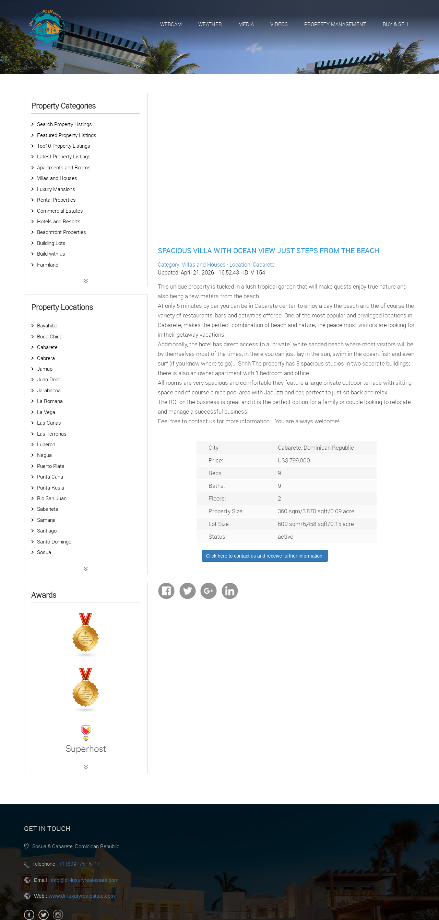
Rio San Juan (52, 498)
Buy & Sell (396, 24)
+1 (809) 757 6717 (79, 863)
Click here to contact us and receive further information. (265, 556)
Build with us (51, 253)
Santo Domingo (54, 541)
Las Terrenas (52, 433)
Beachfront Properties (61, 231)
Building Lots (51, 242)
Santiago (47, 530)
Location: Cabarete (251, 264)
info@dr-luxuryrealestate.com (84, 880)
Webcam (171, 24)
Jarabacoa (49, 390)
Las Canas (49, 422)
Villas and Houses (57, 178)
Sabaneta (47, 508)
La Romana (50, 400)
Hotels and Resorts (59, 221)
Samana (46, 519)
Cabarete (47, 347)
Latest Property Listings (64, 156)
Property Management (335, 24)
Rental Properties (56, 199)
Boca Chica (49, 336)
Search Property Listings (64, 124)
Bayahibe (47, 325)
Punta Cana (50, 476)
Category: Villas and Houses (191, 264)
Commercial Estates (60, 210)
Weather (210, 24)
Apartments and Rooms (64, 167)
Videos (279, 24)
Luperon (46, 444)
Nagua (44, 454)
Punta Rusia (50, 487)
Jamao (44, 368)
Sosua (44, 552)
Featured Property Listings (66, 135)
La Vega (46, 411)
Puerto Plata (50, 465)
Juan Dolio (48, 379)
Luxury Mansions (56, 189)
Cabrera (46, 358)
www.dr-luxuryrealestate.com (82, 896)
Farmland (47, 264)
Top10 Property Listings (63, 145)
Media (246, 24)
